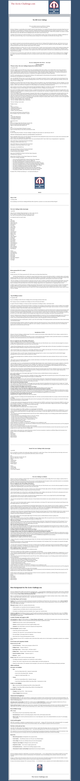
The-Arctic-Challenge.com (23, 3)
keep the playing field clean (47, 48)
